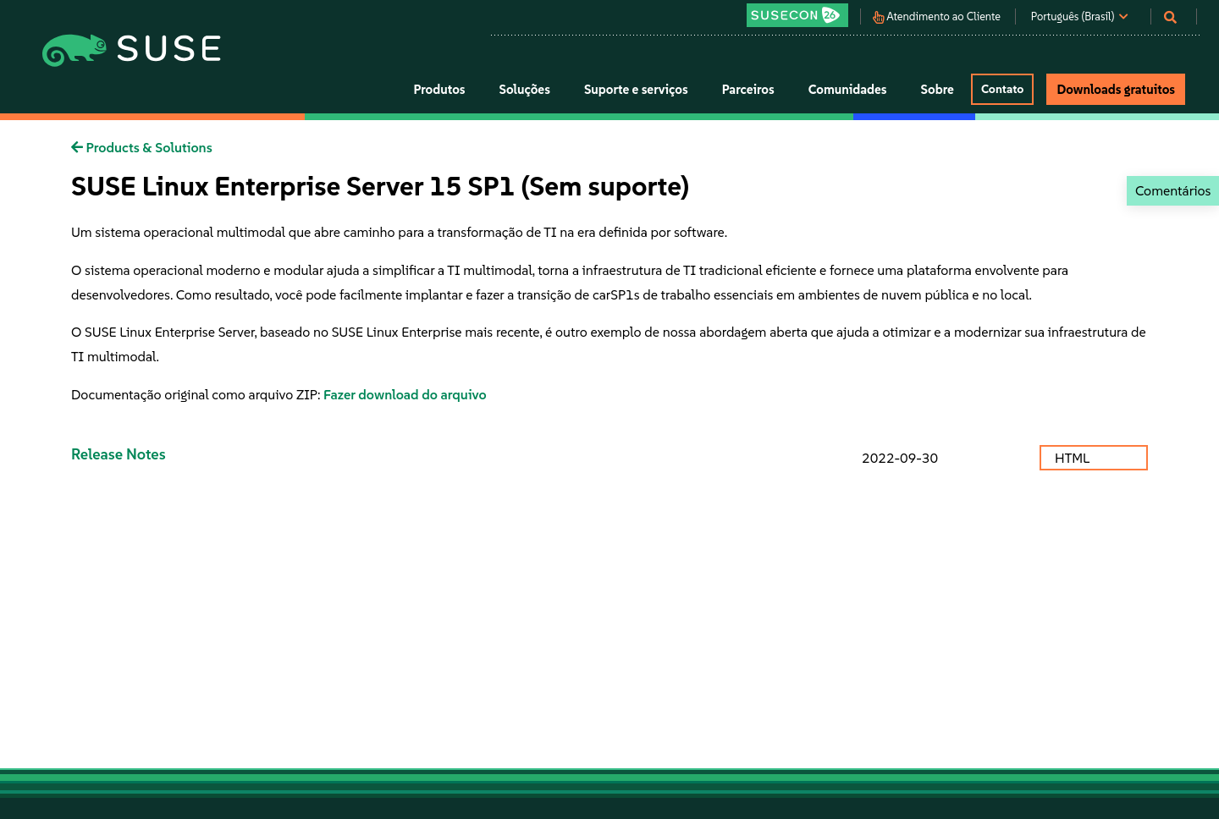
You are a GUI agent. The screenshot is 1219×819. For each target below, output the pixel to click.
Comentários (1173, 190)
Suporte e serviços (636, 89)
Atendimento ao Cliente (943, 17)
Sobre (937, 89)
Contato (1002, 88)
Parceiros (748, 89)
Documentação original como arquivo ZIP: (197, 394)
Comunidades (847, 89)
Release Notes (118, 454)
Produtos (439, 89)
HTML (1074, 457)
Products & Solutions (141, 147)
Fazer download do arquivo (405, 394)
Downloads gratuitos (1115, 89)
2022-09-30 (900, 457)
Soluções (524, 89)
